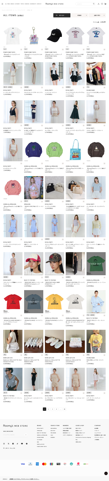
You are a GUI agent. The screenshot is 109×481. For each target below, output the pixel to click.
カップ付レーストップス (51, 130)
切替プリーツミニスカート (31, 244)
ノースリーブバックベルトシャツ (12, 244)
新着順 (79, 15)
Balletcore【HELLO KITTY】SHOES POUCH (52, 361)
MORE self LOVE (7, 358)
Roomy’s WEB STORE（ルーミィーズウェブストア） (14, 10)
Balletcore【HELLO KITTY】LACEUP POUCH (73, 361)
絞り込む (61, 15)
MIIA (38, 442)
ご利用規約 (96, 439)
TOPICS (22, 4)
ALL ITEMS (7, 4)
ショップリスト (97, 432)
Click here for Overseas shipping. (83, 437)
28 (64, 409)
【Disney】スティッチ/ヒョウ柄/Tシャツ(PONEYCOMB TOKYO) (96, 55)
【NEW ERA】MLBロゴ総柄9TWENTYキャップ (52, 283)
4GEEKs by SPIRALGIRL (30, 166)
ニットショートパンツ (51, 92)
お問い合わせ (78, 442)
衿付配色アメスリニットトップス (12, 130)
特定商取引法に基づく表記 (100, 435)
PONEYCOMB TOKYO (9, 52)
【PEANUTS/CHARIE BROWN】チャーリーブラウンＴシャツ (12, 321)
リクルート (96, 430)
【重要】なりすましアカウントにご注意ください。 (24, 479)
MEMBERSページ (66, 432)
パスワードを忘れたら (67, 435)
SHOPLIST (39, 4)
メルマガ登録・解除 (67, 428)
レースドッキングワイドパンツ (11, 92)
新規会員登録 (65, 430)
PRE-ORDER (53, 432)
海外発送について (79, 435)
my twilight (39, 439)
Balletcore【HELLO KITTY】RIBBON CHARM (32, 361)
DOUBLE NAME (91, 90)
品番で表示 (97, 15)
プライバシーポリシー (99, 437)
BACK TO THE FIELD (29, 280)
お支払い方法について (80, 432)
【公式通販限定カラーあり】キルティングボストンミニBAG (75, 207)
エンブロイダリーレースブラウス (53, 398)
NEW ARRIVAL (54, 428)
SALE (52, 435)
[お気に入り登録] (21, 49)
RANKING (27, 4)
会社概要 (96, 428)
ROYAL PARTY (7, 90)
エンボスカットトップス (9, 168)
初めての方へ (78, 428)
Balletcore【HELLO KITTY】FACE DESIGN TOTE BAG (12, 361)
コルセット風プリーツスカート (95, 130)
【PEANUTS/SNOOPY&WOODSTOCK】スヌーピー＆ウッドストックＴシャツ (75, 322)
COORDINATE (33, 4)
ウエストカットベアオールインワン (33, 92)
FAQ (76, 439)
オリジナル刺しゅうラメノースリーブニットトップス (75, 245)
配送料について (79, 430)
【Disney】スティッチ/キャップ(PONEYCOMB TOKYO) (53, 55)
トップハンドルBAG (50, 206)
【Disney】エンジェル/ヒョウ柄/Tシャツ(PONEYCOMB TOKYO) (75, 55)
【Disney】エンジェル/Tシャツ (11, 54)
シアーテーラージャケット (93, 398)
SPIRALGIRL (27, 204)
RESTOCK (53, 430)
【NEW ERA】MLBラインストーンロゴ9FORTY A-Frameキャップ (33, 283)
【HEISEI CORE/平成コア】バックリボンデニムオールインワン (75, 283)
